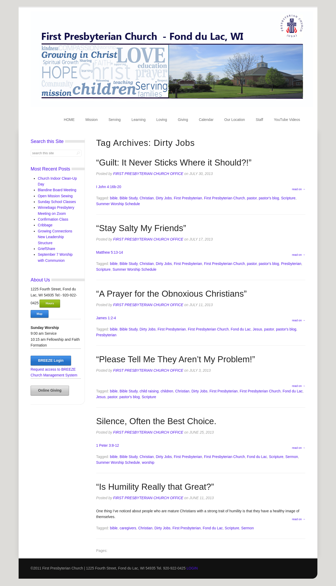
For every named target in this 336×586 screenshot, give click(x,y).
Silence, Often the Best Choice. (156, 421)
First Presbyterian (188, 198)
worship (148, 463)
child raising (149, 391)
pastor (252, 198)
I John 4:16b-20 (108, 187)
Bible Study (129, 198)
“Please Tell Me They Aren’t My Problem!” (175, 359)
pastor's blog (269, 198)
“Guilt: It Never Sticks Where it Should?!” (174, 162)
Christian (147, 198)
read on (298, 189)
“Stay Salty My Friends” (141, 228)
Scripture (288, 198)
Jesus (257, 329)
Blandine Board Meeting (57, 190)
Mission (91, 120)
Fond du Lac (241, 329)
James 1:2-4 (106, 318)
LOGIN (192, 568)
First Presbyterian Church (224, 198)
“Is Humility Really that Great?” (155, 487)
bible (114, 198)
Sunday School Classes (57, 202)
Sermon (291, 457)
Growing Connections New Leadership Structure (55, 237)
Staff (259, 120)
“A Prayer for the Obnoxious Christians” (171, 294)
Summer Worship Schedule (118, 204)
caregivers (128, 528)
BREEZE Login (50, 361)
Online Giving (49, 390)
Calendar (206, 120)
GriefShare (46, 249)
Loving (161, 120)
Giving (183, 120)
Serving (115, 120)
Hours (50, 303)
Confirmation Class (53, 219)
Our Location (234, 120)
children (167, 391)
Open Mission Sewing (55, 196)
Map (39, 313)
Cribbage (45, 225)
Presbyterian (291, 264)
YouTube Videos (287, 120)
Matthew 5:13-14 (109, 252)
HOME (69, 120)
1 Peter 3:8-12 (107, 446)
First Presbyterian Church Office (148, 174)
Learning (139, 120)
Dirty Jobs (164, 198)
